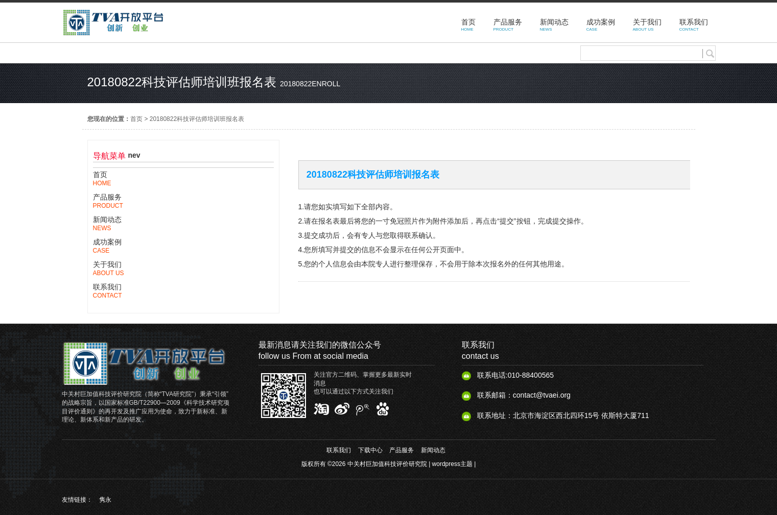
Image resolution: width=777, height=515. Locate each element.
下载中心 (370, 450)
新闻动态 (433, 450)
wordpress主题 (452, 464)
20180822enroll (310, 84)
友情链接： (77, 499)
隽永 (105, 499)
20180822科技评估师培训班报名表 (197, 118)
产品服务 (401, 450)
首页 (136, 118)
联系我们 (338, 450)
